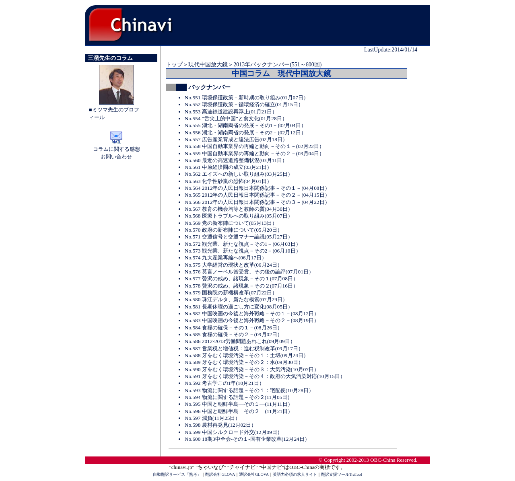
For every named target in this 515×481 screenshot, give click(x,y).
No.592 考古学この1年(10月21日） (224, 383)
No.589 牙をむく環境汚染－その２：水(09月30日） (244, 362)
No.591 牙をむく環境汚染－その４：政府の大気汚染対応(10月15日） (265, 376)
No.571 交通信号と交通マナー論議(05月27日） (239, 237)
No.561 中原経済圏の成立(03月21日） (228, 167)
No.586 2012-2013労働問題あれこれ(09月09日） (240, 341)
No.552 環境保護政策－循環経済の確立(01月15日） (244, 104)
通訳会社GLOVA (254, 474)
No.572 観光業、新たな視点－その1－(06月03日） (243, 244)
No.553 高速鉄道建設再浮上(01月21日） (231, 112)
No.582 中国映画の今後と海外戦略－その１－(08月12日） (252, 313)
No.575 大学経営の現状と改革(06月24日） (233, 265)
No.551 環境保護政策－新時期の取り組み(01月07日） (247, 98)
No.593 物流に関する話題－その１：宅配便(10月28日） (249, 390)
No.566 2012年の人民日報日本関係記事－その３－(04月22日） (257, 202)
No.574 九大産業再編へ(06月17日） (226, 258)
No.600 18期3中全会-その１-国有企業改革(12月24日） (247, 439)
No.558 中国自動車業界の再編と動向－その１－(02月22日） (254, 146)
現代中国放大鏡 (208, 65)
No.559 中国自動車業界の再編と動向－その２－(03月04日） (254, 153)
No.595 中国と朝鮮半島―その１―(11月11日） (239, 404)
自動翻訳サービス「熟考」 (177, 474)
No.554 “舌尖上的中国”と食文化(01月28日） (236, 118)
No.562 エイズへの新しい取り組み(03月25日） (239, 174)
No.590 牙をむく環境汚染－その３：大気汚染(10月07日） (252, 369)
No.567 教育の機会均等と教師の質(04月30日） (239, 209)
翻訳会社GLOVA (220, 474)
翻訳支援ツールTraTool (341, 474)
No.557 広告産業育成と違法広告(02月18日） (236, 139)
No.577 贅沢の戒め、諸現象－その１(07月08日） (241, 278)
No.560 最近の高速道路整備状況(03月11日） (236, 160)
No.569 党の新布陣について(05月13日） (231, 223)
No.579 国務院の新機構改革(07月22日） (231, 293)
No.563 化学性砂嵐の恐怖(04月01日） (228, 181)
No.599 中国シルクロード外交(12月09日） (233, 432)
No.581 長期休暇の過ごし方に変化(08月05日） (239, 307)
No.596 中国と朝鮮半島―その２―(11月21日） (239, 411)
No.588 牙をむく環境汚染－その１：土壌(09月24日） (247, 355)
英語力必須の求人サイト (295, 474)
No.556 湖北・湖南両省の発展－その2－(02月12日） (245, 133)
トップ (174, 65)
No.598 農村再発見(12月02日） (220, 425)
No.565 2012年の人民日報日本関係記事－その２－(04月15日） (257, 195)
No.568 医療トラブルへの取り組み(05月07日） (239, 216)
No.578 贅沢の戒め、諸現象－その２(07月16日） (241, 286)
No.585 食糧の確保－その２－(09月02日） (233, 334)
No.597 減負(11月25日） (213, 418)
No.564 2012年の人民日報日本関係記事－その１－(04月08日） (257, 188)
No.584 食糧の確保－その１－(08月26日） (233, 328)
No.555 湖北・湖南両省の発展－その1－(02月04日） (245, 125)
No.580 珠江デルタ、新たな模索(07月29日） (236, 299)
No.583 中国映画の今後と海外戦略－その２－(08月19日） (252, 320)
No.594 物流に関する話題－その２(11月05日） (239, 397)
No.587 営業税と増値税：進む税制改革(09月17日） (244, 348)
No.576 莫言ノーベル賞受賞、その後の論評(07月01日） (249, 272)
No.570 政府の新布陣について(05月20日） (233, 230)
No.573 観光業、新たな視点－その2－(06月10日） (243, 251)
